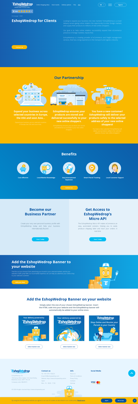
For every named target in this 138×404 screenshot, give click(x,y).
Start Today (40, 239)
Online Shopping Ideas (42, 5)
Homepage (15, 16)
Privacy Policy (74, 378)
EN (101, 5)
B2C (79, 5)
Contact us (19, 47)
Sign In (120, 5)
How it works (55, 5)
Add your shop (20, 282)
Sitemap (72, 383)
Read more (81, 400)
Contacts (72, 381)
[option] (33, 332)
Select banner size (34, 347)
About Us (73, 374)
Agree (106, 400)
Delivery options (66, 5)
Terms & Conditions (76, 376)
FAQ (74, 5)
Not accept (121, 400)
